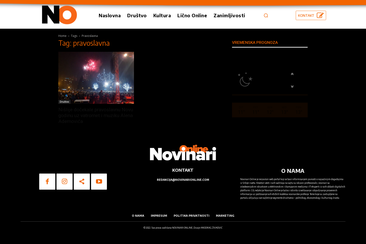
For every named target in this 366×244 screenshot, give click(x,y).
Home (62, 36)
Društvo (64, 101)
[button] (265, 15)
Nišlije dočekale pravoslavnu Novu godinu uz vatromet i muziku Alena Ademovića (95, 115)
